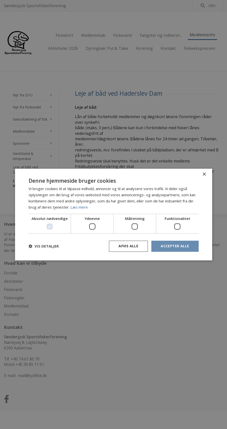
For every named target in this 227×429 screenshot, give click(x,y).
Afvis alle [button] (128, 246)
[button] (44, 246)
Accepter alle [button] (175, 246)
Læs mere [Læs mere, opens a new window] (79, 207)
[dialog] (113, 214)
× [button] (204, 174)
